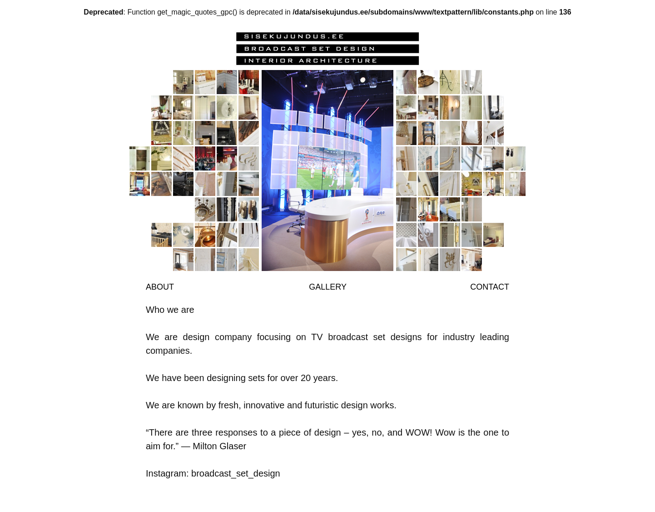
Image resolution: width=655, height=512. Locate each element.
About (160, 286)
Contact (489, 286)
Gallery (328, 286)
